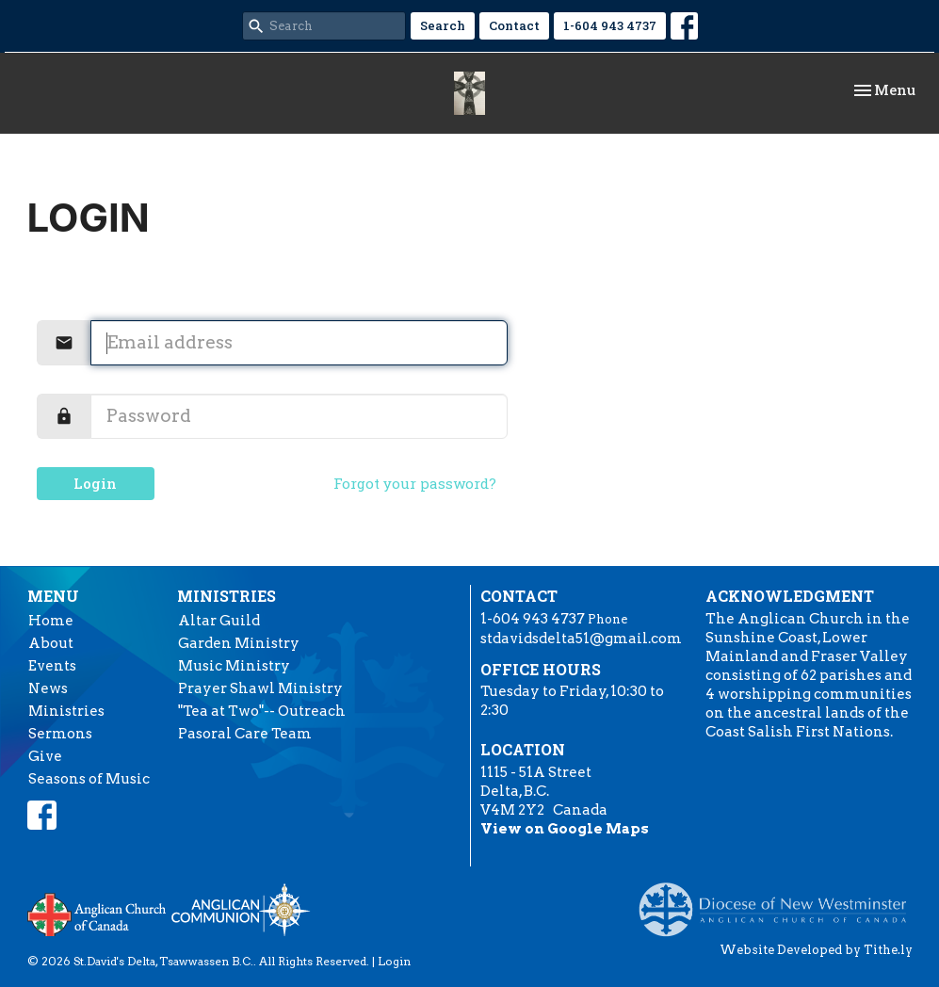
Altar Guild (219, 620)
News (48, 688)
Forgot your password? (414, 483)
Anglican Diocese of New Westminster (779, 900)
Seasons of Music (89, 778)
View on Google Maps (564, 828)
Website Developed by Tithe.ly (816, 950)
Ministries (66, 711)
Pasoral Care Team (245, 733)
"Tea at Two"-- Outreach (262, 711)
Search (442, 25)
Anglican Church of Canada (97, 912)
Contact (514, 25)
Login (95, 483)
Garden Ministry (239, 643)
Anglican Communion (240, 909)
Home (50, 620)
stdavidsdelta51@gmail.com (581, 638)
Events (52, 665)
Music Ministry (234, 665)
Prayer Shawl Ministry (260, 688)
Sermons (60, 733)
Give (45, 756)
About (50, 643)
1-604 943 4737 (609, 25)
